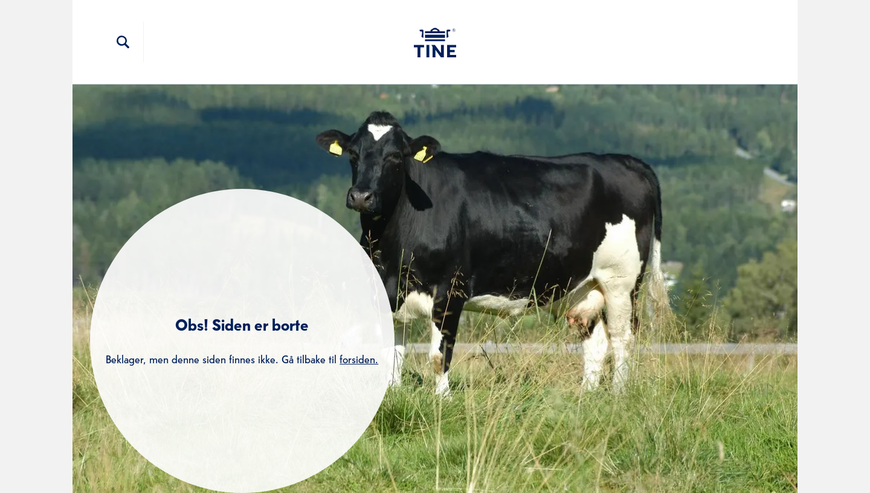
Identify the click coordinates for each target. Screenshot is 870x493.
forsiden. (359, 358)
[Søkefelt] (123, 42)
